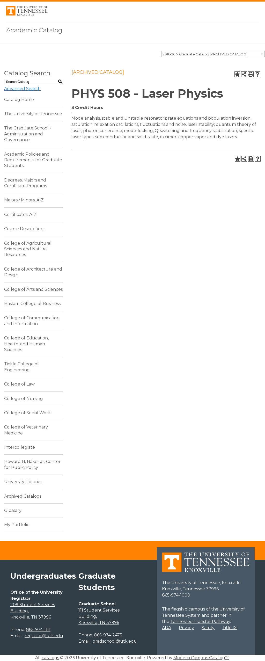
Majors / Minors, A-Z (24, 200)
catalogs (50, 657)
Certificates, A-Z (20, 214)
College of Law (19, 384)
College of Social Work (27, 412)
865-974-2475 (108, 635)
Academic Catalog (34, 30)
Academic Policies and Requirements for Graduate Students (33, 160)
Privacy (186, 627)
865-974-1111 (38, 629)
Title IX (229, 627)
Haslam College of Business (32, 303)
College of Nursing (23, 398)
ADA (166, 627)
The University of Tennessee (33, 113)
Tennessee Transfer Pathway (200, 621)
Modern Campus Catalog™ (201, 657)
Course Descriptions (24, 228)
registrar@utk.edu (44, 635)
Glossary (12, 510)
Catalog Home (19, 99)
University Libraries (23, 481)
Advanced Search (22, 88)
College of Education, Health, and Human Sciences (26, 344)
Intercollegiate (19, 447)
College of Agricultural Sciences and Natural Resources (27, 249)
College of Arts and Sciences (33, 289)
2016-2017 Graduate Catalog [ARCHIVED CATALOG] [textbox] (205, 54)
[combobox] (213, 54)
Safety (208, 627)
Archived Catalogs (22, 496)
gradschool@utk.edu (115, 641)
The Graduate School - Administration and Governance (27, 134)
